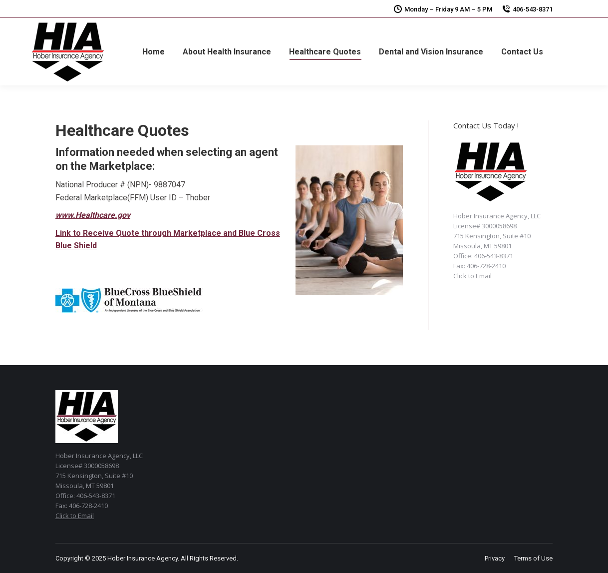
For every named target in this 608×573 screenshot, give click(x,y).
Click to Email (472, 275)
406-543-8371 (533, 9)
